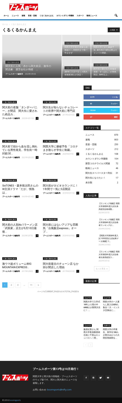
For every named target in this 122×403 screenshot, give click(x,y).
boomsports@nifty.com (59, 389)
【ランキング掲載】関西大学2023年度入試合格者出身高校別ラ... (109, 254)
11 (31, 285)
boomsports (15, 400)
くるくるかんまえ (47, 15)
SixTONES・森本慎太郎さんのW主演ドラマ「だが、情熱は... (20, 189)
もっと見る (102, 268)
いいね (115, 97)
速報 (23, 15)
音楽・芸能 (32, 15)
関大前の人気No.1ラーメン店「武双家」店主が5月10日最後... (19, 228)
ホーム (6, 15)
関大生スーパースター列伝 (98, 172)
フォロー (114, 103)
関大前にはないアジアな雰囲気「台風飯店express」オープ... (60, 228)
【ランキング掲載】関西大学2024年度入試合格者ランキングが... (109, 222)
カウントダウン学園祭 (65, 15)
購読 (116, 117)
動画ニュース (92, 15)
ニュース (15, 15)
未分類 (88, 182)
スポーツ (80, 15)
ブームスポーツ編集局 (14, 74)
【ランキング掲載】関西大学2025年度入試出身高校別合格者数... (109, 206)
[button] (116, 15)
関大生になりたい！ (95, 177)
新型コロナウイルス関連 (97, 163)
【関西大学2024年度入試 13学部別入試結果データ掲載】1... (109, 238)
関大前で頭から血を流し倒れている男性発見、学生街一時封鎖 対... (19, 150)
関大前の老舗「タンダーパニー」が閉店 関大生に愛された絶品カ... (19, 111)
